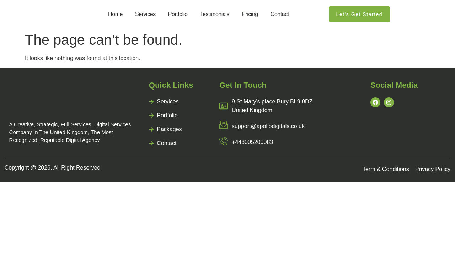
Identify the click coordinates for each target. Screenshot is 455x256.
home (115, 14)
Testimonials (214, 14)
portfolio (178, 14)
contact (280, 14)
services (145, 14)
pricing (250, 14)
